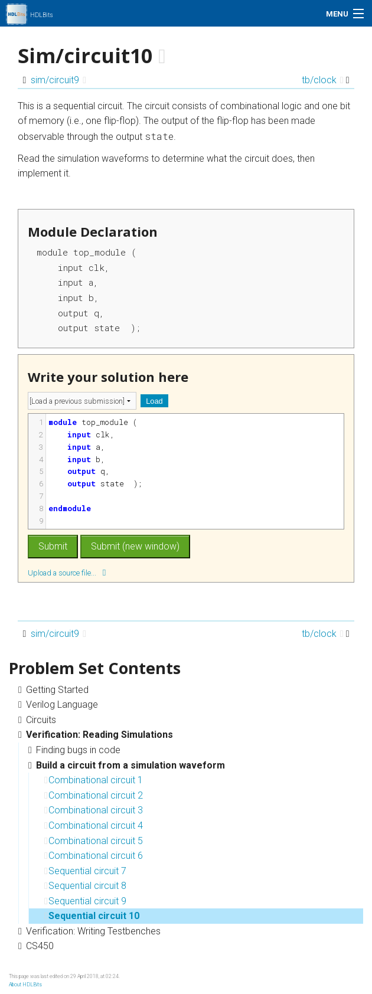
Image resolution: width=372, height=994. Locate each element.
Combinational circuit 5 (93, 840)
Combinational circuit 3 (93, 810)
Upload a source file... (67, 572)
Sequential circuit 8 (85, 885)
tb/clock (323, 80)
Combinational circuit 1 (93, 780)
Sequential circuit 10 (91, 915)
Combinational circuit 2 (93, 795)
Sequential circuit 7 (85, 871)
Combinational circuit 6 (93, 855)
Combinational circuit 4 (93, 825)
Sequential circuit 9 (85, 901)
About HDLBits (25, 985)
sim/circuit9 (58, 80)
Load (154, 401)
